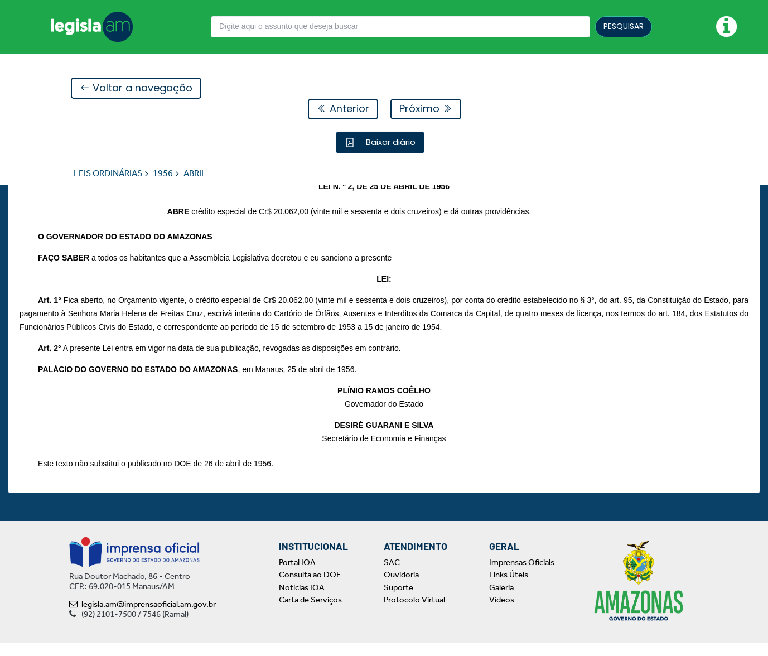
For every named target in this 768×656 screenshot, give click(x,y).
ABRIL (194, 173)
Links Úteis (508, 588)
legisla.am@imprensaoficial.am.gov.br (142, 617)
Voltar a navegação (136, 88)
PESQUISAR (623, 26)
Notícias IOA (302, 601)
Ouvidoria (401, 588)
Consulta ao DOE (310, 588)
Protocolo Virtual (414, 614)
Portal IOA (297, 576)
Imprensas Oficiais (521, 576)
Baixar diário (390, 142)
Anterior (343, 109)
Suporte (398, 601)
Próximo (425, 109)
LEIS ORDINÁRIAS (108, 173)
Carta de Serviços (310, 614)
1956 (163, 173)
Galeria (501, 601)
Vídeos (501, 614)
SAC (392, 576)
